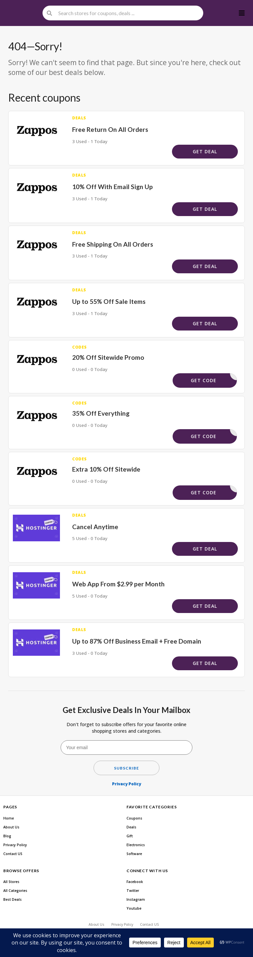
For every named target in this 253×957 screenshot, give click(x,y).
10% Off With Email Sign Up (112, 186)
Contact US (12, 853)
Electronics (135, 845)
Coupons (134, 818)
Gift (129, 836)
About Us (11, 827)
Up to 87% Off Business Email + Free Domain (136, 641)
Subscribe (126, 768)
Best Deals (12, 899)
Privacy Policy (126, 784)
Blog (7, 836)
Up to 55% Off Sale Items (109, 301)
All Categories (15, 890)
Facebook (134, 881)
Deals (131, 827)
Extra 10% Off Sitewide (106, 469)
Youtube (133, 908)
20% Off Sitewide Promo (108, 357)
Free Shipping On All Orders (112, 244)
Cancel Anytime (95, 526)
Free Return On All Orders (110, 129)
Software (134, 853)
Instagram (135, 899)
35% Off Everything (100, 413)
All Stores (11, 881)
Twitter (132, 890)
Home (8, 818)
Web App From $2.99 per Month (118, 584)
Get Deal (205, 151)
